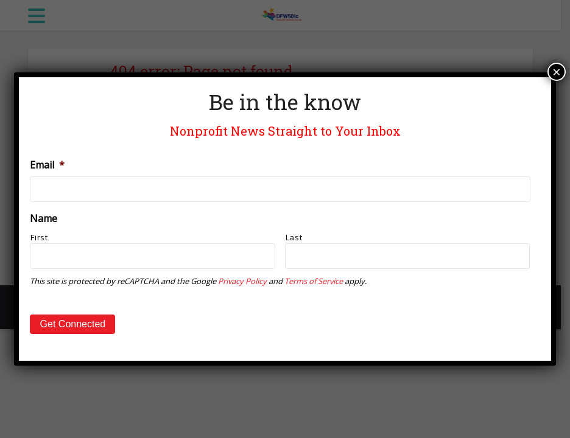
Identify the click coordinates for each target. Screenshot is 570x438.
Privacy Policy (242, 281)
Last (294, 237)
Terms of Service (313, 281)
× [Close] (556, 72)
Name (43, 218)
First (38, 237)
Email (47, 165)
